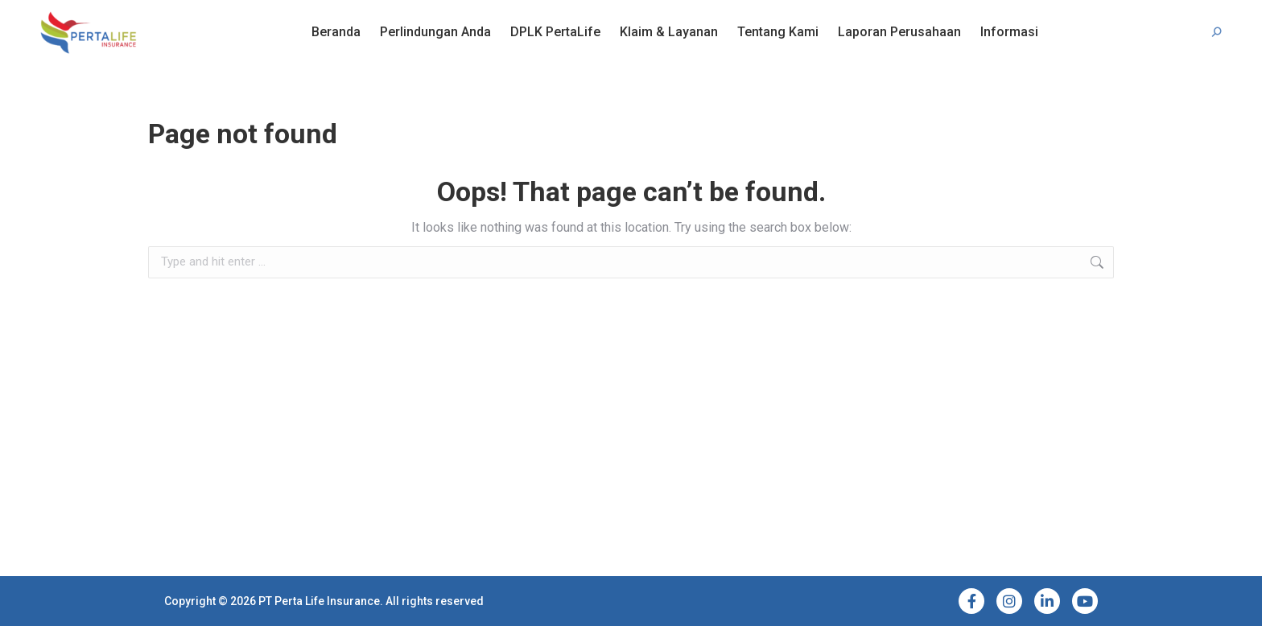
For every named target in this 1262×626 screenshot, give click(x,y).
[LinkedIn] (1047, 601)
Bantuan (93, 14)
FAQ (49, 14)
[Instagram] (1009, 601)
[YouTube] (1085, 601)
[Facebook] (971, 601)
